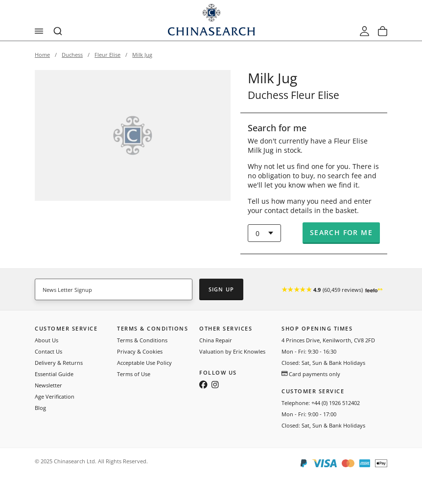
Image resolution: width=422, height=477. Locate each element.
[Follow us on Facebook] (203, 385)
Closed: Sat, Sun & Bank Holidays (323, 362)
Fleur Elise (107, 54)
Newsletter (48, 385)
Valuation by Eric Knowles (232, 351)
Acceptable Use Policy (144, 362)
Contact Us (48, 351)
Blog (40, 407)
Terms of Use (133, 374)
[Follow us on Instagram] (214, 385)
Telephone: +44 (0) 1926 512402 (320, 402)
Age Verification (54, 396)
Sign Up (221, 289)
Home (42, 54)
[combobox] (58, 31)
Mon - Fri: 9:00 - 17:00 (308, 414)
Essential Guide (54, 374)
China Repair (215, 340)
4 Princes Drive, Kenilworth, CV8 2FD (328, 340)
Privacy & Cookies (140, 351)
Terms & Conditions (142, 340)
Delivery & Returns (59, 362)
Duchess (72, 54)
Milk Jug (142, 54)
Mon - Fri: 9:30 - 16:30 (308, 351)
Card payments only (310, 374)
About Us (46, 340)
